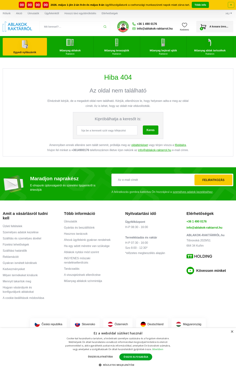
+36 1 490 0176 (197, 221)
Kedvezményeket (14, 269)
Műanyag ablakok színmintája (83, 280)
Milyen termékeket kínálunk (20, 275)
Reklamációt (11, 256)
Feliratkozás (213, 180)
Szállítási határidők (15, 250)
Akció (19, 13)
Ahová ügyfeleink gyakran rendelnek (87, 239)
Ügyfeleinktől (52, 13)
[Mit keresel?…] (74, 26)
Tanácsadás (71, 268)
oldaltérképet (139, 145)
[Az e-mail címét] (172, 180)
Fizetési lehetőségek (16, 244)
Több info (200, 4)
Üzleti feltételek (12, 226)
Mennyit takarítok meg (17, 281)
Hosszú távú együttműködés (80, 13)
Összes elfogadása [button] (136, 356)
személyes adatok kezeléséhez (193, 191)
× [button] (232, 331)
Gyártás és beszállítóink (79, 227)
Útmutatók (33, 13)
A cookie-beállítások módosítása (23, 297)
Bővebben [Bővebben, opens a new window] (157, 349)
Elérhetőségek (110, 13)
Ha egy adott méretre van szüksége (87, 246)
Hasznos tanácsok (76, 233)
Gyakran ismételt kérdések (20, 262)
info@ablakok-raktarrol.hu (154, 150)
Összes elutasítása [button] (100, 356)
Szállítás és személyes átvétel (22, 238)
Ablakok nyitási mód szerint (81, 252)
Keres (151, 130)
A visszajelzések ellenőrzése (82, 274)
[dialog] (118, 349)
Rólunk (7, 13)
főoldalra (180, 145)
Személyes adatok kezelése (20, 232)
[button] (118, 365)
